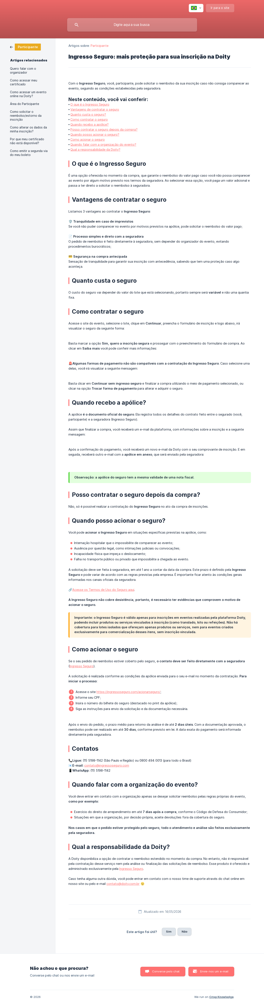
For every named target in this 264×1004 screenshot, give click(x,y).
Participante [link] (99, 45)
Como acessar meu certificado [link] (23, 82)
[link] (25, 47)
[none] (196, 8)
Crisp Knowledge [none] (221, 997)
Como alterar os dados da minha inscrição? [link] (28, 129)
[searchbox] (132, 25)
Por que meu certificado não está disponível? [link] (27, 141)
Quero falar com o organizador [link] (23, 70)
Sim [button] (168, 931)
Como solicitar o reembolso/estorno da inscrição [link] (26, 115)
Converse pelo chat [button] (166, 971)
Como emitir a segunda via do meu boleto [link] (29, 153)
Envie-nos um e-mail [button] (214, 971)
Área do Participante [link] (24, 104)
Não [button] (184, 931)
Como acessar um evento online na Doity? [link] (28, 94)
